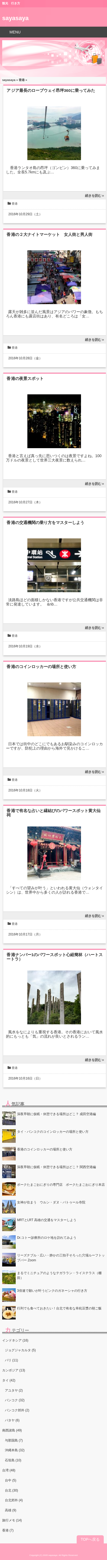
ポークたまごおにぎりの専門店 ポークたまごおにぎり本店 (61, 1185)
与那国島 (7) (14, 1440)
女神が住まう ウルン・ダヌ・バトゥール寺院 (51, 1202)
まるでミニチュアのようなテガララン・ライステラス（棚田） (59, 1275)
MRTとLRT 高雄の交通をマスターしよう (46, 1220)
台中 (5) (10, 1480)
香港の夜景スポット (25, 378)
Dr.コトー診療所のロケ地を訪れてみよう (46, 1238)
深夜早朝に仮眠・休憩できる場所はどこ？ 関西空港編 (56, 1167)
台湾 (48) (8, 1470)
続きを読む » (94, 196)
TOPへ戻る (90, 1539)
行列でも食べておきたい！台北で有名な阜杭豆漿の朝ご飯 (59, 1308)
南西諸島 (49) (12, 1430)
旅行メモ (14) (12, 1520)
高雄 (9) (10, 1510)
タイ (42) (8, 1380)
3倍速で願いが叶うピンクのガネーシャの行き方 (52, 1291)
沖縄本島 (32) (15, 1450)
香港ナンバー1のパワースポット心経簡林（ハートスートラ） (55, 956)
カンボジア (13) (13, 1370)
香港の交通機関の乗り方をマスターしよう (45, 522)
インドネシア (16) (15, 1340)
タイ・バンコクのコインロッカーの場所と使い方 (53, 1132)
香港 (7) (8, 1530)
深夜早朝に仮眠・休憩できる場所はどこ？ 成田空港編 (56, 1114)
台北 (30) (11, 1490)
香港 (22, 80)
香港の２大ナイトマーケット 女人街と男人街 (49, 234)
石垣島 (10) (13, 1460)
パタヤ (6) (12, 1420)
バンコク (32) (15, 1400)
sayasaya (15, 18)
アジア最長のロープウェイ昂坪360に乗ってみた (51, 90)
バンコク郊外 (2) (17, 1410)
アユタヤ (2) (14, 1390)
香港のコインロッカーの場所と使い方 (43, 666)
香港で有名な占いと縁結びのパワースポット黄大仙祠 (53, 812)
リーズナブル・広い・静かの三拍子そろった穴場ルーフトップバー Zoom (61, 1257)
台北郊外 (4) (14, 1500)
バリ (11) (11, 1360)
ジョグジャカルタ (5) (20, 1350)
